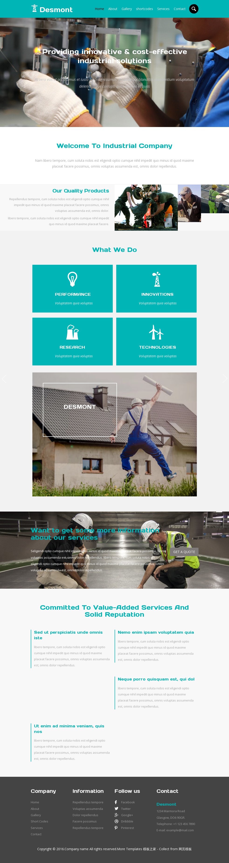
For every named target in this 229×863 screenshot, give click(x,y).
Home (99, 9)
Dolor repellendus (85, 815)
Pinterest (127, 828)
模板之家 (149, 849)
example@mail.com (180, 830)
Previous (3, 377)
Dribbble (127, 821)
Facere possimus (85, 821)
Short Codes (39, 821)
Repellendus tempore (88, 802)
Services (163, 9)
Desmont (166, 804)
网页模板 (185, 849)
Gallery (127, 9)
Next (226, 377)
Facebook (128, 802)
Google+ (127, 815)
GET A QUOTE (184, 552)
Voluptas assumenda (88, 809)
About (112, 9)
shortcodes (144, 9)
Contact (180, 9)
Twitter (126, 809)
